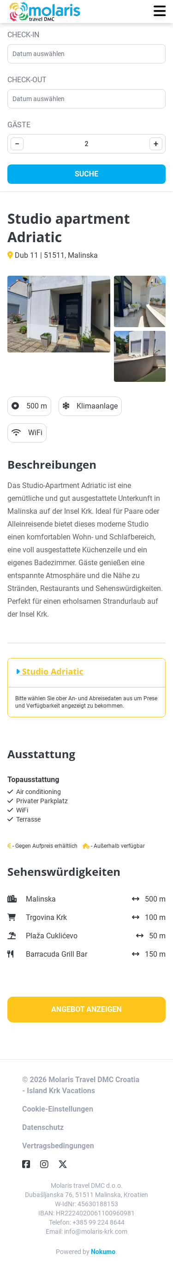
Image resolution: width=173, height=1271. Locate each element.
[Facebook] (30, 1164)
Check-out (27, 79)
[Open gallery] (58, 314)
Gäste (18, 124)
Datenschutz (43, 1127)
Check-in (23, 34)
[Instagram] (48, 1164)
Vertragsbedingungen (58, 1145)
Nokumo (103, 1251)
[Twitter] (66, 1164)
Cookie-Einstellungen (57, 1109)
